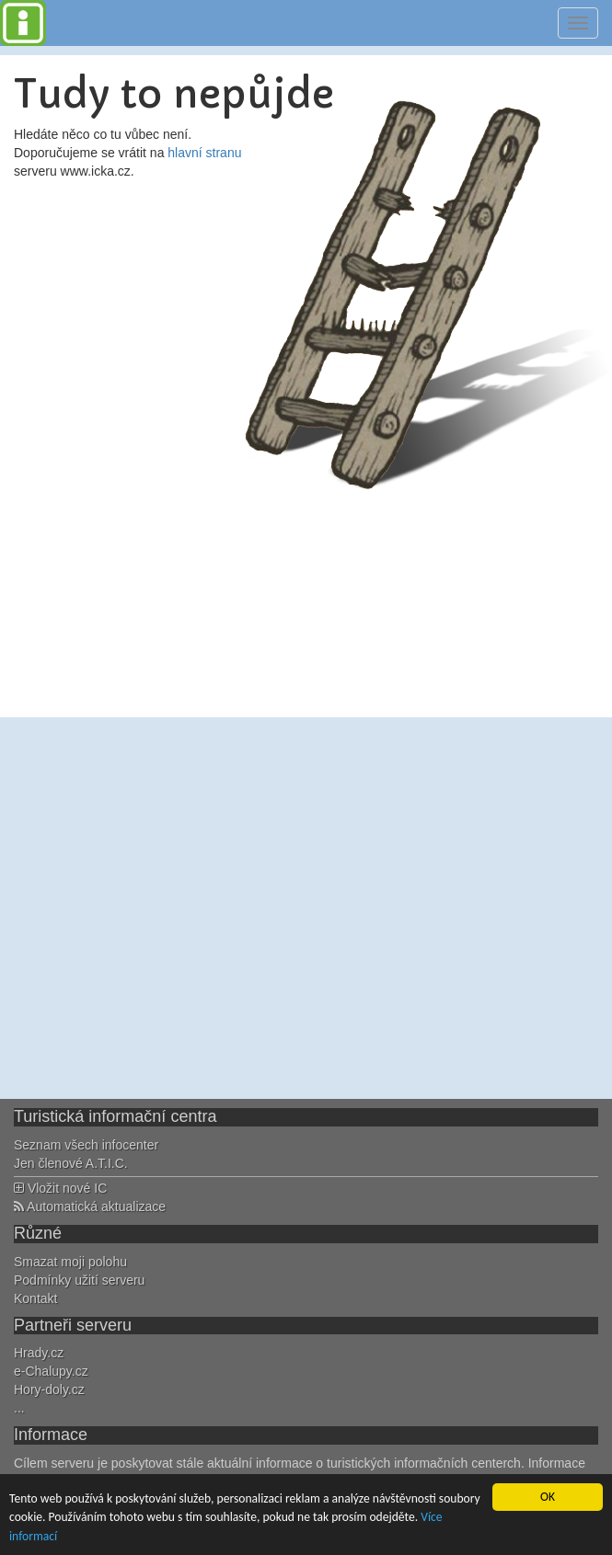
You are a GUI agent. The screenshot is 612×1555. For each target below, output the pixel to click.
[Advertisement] (172, 908)
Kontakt (35, 1298)
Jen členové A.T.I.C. (71, 1163)
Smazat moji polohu (70, 1261)
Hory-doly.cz (49, 1389)
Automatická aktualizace (90, 1206)
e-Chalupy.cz (51, 1371)
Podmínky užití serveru (79, 1280)
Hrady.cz (39, 1352)
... (19, 1408)
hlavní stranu (204, 152)
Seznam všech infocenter (86, 1145)
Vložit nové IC (60, 1188)
